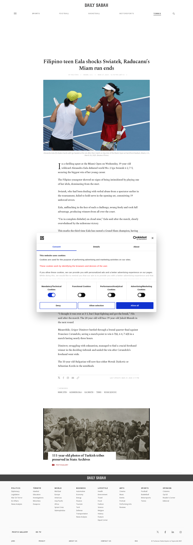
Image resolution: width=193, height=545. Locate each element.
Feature (101, 517)
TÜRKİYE (37, 488)
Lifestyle (103, 488)
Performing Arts (126, 504)
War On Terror (16, 498)
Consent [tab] (57, 247)
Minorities (36, 501)
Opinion (167, 488)
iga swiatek (88, 392)
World (58, 488)
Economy (79, 494)
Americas (58, 498)
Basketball (94, 13)
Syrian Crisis (59, 507)
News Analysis (16, 504)
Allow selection (96, 305)
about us (73, 541)
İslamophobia (60, 510)
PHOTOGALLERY (62, 465)
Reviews (123, 507)
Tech (78, 507)
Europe (57, 494)
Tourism (79, 504)
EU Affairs (15, 501)
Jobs (13, 541)
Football (64, 13)
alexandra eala (75, 392)
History (100, 514)
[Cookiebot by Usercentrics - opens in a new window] (135, 238)
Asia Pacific (59, 501)
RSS (136, 541)
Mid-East (58, 491)
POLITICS (15, 488)
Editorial (166, 501)
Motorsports (127, 13)
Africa (57, 504)
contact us (106, 541)
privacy (42, 541)
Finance (79, 501)
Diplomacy (15, 491)
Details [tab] (96, 247)
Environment (102, 494)
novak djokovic (110, 392)
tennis (98, 392)
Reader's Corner (169, 498)
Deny (58, 305)
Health (100, 491)
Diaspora (36, 504)
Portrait (122, 501)
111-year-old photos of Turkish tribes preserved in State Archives (79, 457)
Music (122, 494)
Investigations (38, 498)
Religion (101, 510)
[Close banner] (152, 238)
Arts (122, 488)
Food (100, 501)
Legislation (15, 494)
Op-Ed (165, 494)
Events (122, 498)
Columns (166, 491)
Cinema (122, 491)
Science (100, 507)
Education (36, 494)
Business (81, 488)
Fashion (101, 504)
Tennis (157, 13)
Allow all (135, 305)
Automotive (80, 491)
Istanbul (36, 491)
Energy (78, 498)
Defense (79, 510)
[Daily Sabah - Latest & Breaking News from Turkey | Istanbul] (96, 5)
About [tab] (136, 247)
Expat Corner (103, 520)
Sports (36, 13)
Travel (100, 498)
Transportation (82, 514)
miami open (62, 392)
